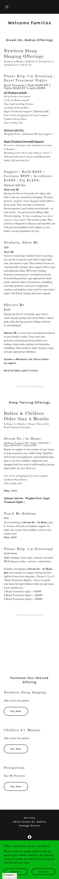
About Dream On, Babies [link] (29, 821)
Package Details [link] (29, 825)
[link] (29, 837)
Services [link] (29, 818)
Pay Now (15, 711)
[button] (7, 7)
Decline (15, 871)
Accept (43, 871)
